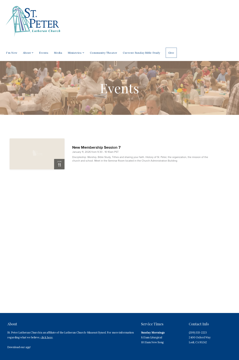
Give (171, 52)
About (28, 52)
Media (58, 52)
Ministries (76, 52)
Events (43, 52)
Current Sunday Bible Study (141, 52)
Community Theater (103, 52)
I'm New (11, 52)
